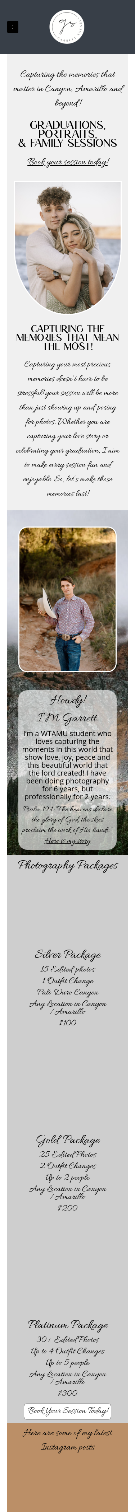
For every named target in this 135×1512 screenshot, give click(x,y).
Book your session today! (67, 162)
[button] (12, 27)
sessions (92, 142)
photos (45, 422)
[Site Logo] (67, 27)
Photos (85, 1155)
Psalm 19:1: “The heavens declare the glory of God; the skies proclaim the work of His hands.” (67, 820)
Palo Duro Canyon (67, 993)
